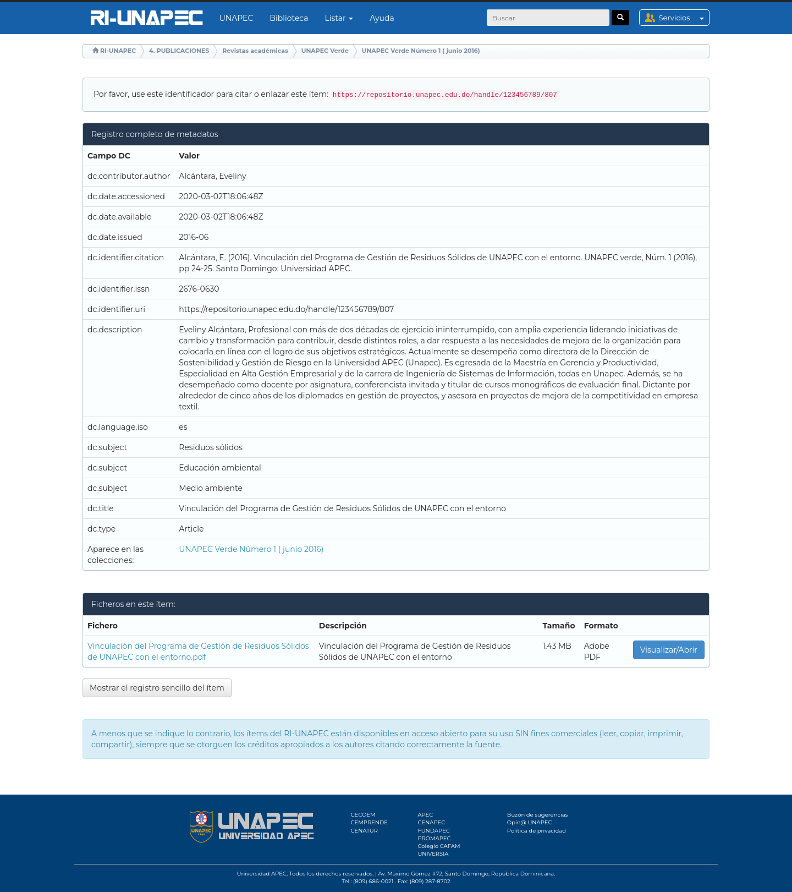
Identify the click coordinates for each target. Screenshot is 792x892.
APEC (425, 814)
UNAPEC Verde (325, 50)
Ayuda (382, 18)
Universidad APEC (262, 873)
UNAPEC (236, 18)
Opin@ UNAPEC (529, 822)
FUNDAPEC (433, 830)
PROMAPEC (433, 838)
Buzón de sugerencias (537, 814)
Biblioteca (289, 18)
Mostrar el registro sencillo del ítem (157, 688)
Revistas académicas (255, 50)
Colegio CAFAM (438, 846)
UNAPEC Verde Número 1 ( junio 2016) (421, 50)
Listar (339, 18)
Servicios (684, 17)
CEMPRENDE (369, 822)
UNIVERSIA (432, 853)
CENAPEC (431, 822)
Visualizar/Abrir (668, 650)
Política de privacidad (536, 830)
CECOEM (363, 814)
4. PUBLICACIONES (179, 50)
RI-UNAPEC (118, 50)
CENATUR (364, 830)
